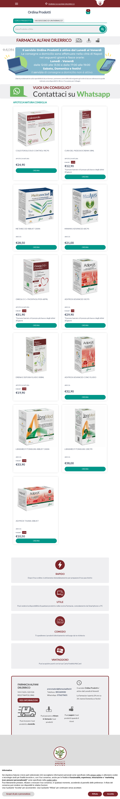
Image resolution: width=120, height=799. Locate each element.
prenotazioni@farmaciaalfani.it (59, 689)
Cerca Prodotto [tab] (23, 20)
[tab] (48, 21)
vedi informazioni (28, 700)
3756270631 (62, 695)
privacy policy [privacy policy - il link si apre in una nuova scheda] (95, 775)
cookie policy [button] (52, 780)
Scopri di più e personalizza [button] (18, 794)
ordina (36, 170)
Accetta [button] (110, 794)
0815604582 (61, 692)
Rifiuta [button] (95, 794)
